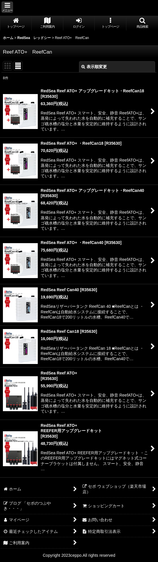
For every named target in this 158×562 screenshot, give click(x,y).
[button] (7, 7)
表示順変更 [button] (94, 66)
